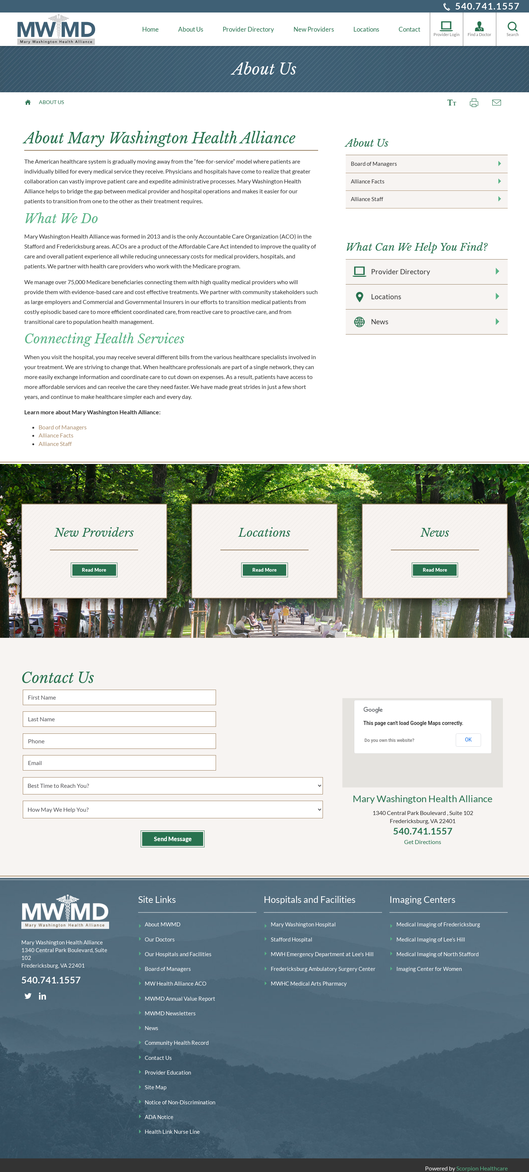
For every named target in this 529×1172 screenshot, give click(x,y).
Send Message (173, 797)
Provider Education (168, 1066)
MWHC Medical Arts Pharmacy (309, 977)
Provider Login (447, 29)
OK (468, 734)
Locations (366, 29)
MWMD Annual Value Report (180, 992)
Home (150, 29)
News (426, 351)
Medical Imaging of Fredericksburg (438, 918)
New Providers (314, 29)
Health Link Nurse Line (172, 1125)
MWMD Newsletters (170, 1007)
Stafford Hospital (291, 933)
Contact (409, 29)
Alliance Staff (55, 443)
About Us (190, 29)
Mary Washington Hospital (303, 918)
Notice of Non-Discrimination (180, 1096)
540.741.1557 (487, 6)
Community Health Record (177, 1036)
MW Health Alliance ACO (175, 977)
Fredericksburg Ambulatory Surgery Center (323, 963)
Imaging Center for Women (429, 963)
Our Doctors (160, 933)
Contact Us (158, 1051)
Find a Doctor (479, 28)
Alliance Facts (56, 435)
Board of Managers (63, 427)
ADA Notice (159, 1110)
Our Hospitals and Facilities (178, 947)
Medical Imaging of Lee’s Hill (430, 933)
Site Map (155, 1081)
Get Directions (422, 835)
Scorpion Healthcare (482, 1161)
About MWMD (162, 918)
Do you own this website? (389, 734)
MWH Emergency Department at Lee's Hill (322, 947)
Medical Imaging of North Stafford (437, 947)
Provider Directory (248, 29)
